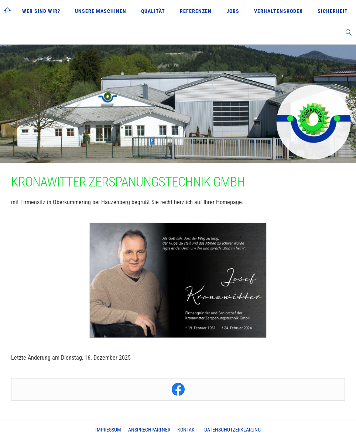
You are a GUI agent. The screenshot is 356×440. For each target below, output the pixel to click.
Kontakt (187, 430)
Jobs (232, 11)
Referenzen (196, 11)
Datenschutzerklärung (232, 430)
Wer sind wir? (41, 11)
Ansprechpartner (149, 430)
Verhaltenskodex (278, 11)
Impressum (108, 430)
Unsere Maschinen (100, 11)
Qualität (153, 11)
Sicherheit (333, 11)
